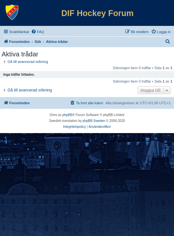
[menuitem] (37, 32)
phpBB (67, 115)
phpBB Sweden (94, 121)
